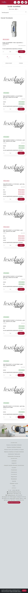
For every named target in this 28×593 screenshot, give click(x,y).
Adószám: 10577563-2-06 (14, 493)
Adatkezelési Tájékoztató (14, 454)
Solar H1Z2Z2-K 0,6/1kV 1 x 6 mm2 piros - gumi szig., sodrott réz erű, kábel (14, 321)
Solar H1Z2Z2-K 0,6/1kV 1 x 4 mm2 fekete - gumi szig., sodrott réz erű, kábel (13, 96)
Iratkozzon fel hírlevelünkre (14, 502)
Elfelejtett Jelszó (14, 483)
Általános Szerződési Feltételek (14, 445)
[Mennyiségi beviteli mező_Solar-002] (9, 109)
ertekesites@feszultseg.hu (14, 491)
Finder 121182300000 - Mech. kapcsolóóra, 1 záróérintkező (12, 43)
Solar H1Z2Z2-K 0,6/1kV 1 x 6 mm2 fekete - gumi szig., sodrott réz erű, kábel (13, 277)
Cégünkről (14, 463)
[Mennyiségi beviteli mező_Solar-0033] (9, 375)
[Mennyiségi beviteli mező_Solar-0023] (9, 199)
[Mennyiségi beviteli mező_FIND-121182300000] (9, 51)
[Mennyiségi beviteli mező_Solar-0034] (9, 417)
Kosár (14, 485)
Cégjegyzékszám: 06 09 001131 (14, 495)
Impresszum (14, 472)
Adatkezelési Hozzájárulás (14, 456)
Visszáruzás (14, 469)
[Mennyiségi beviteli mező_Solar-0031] (9, 333)
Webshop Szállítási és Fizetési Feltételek (14, 451)
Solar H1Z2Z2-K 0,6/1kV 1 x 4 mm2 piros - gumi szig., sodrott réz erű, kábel (14, 140)
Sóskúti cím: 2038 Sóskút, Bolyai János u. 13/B (14, 498)
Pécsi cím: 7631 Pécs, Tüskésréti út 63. (14, 500)
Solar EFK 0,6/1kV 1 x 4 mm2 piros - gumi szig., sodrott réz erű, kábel (14, 184)
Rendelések (14, 479)
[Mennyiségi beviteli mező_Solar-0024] (9, 245)
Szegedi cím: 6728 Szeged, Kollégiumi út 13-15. (14, 496)
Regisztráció (14, 476)
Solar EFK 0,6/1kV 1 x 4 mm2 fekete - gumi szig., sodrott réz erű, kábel (13, 231)
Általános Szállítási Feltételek (14, 447)
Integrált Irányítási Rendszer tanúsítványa (14, 465)
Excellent (14, 467)
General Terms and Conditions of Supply (14, 449)
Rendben (24, 590)
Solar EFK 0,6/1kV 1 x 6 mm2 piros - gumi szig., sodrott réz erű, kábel (14, 407)
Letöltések (13, 460)
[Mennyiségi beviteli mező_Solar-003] (9, 289)
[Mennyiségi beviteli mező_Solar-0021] (9, 153)
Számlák (14, 481)
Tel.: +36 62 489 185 (14, 490)
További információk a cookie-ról (15, 591)
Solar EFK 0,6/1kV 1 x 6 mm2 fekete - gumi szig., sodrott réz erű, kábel (13, 365)
